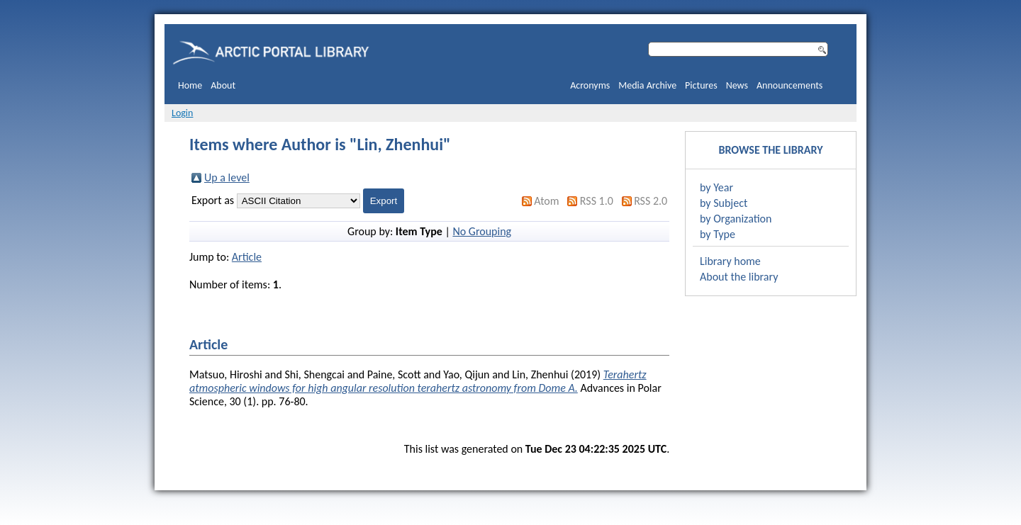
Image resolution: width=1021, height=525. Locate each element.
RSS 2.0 (650, 201)
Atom (546, 201)
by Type (717, 234)
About (223, 85)
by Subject (723, 203)
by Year (716, 187)
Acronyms (590, 85)
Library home (730, 261)
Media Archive (647, 85)
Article (247, 257)
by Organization (735, 218)
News (737, 85)
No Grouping (481, 231)
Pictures (701, 85)
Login (182, 113)
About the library (739, 276)
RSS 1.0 (596, 201)
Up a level (227, 177)
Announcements (789, 85)
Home (190, 85)
